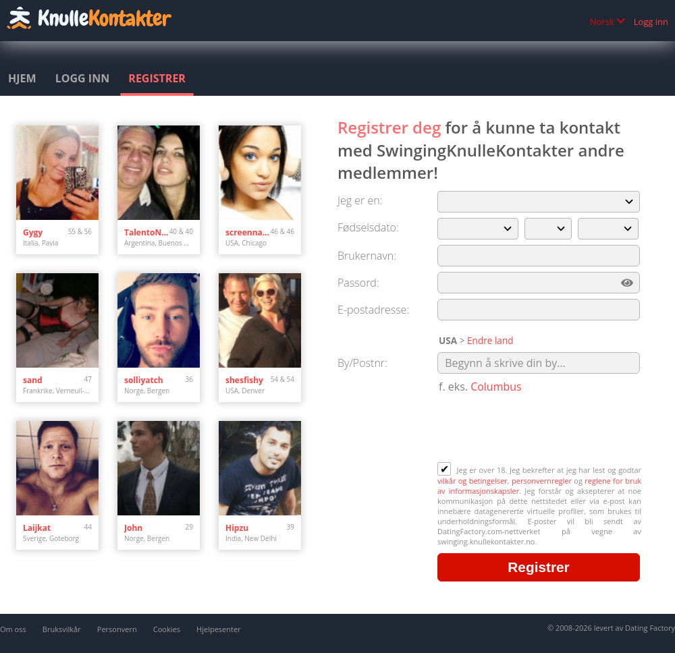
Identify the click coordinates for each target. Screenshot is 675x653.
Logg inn (651, 22)
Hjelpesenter (218, 629)
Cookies (166, 629)
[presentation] (540, 429)
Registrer (157, 78)
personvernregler (542, 481)
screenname (248, 232)
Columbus (496, 386)
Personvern (117, 629)
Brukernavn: (367, 255)
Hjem (22, 78)
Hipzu (236, 528)
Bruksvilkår (62, 629)
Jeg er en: (360, 200)
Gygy (33, 232)
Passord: (358, 282)
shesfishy (244, 380)
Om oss (13, 629)
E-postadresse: (373, 309)
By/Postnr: (362, 363)
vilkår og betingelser (472, 481)
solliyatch (143, 380)
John (133, 528)
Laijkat (37, 528)
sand (33, 380)
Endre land (490, 340)
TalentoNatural (146, 232)
